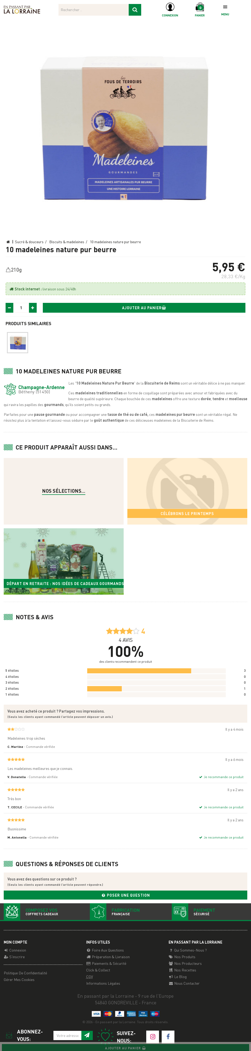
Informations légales (103, 983)
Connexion (15, 950)
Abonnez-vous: (23, 1035)
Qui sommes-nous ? (188, 950)
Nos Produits (182, 956)
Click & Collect (98, 969)
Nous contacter (184, 983)
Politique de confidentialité (25, 972)
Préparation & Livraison (108, 956)
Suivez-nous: (116, 1036)
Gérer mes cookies (19, 979)
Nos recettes (182, 969)
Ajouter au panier (144, 307)
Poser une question (125, 895)
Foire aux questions (105, 950)
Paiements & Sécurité (106, 963)
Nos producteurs (185, 963)
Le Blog (178, 976)
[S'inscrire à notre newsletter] (87, 1035)
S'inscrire (14, 956)
